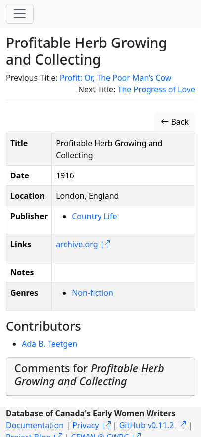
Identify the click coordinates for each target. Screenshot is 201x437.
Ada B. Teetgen (49, 343)
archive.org (77, 244)
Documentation (35, 425)
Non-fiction (92, 292)
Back (175, 121)
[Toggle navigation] (20, 14)
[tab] (100, 377)
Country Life (94, 216)
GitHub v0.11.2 (146, 425)
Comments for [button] (89, 374)
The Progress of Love (157, 89)
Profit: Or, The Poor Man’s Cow (116, 77)
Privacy (85, 425)
